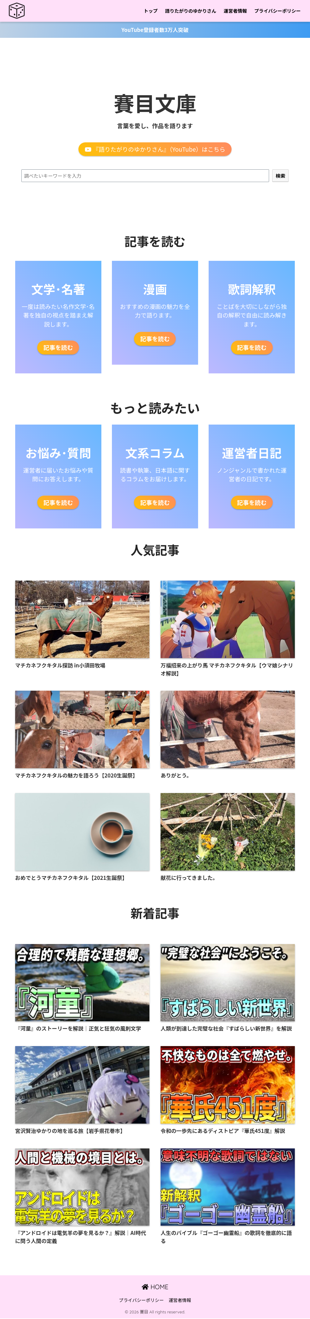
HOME (155, 1288)
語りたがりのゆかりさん (190, 10)
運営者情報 (235, 10)
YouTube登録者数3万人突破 (155, 30)
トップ (151, 10)
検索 (155, 165)
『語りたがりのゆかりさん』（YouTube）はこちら (155, 149)
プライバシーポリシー (277, 10)
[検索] (280, 175)
